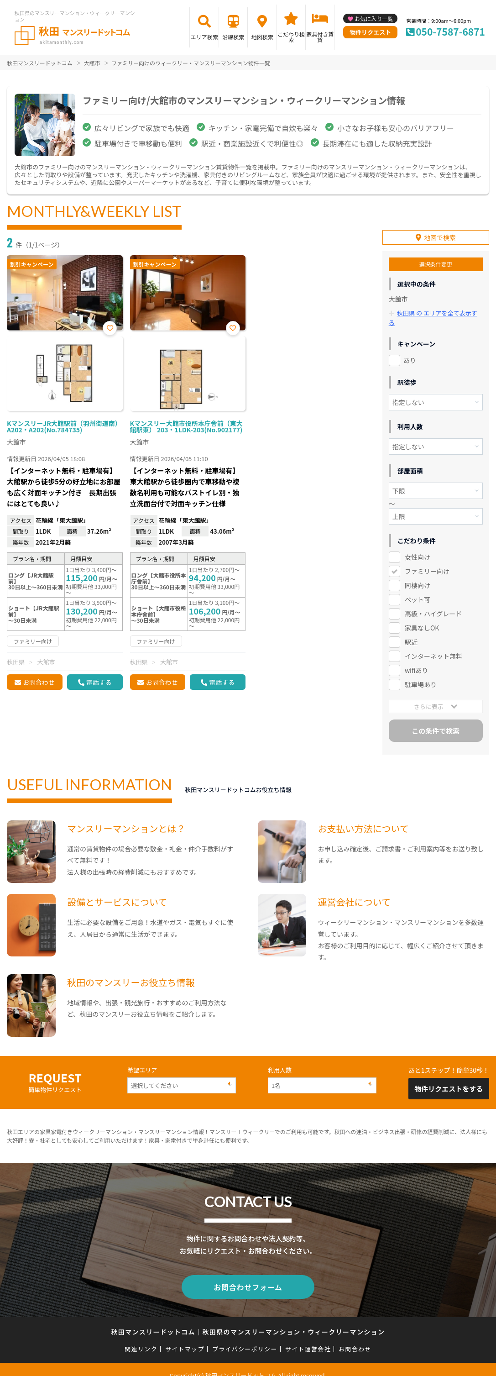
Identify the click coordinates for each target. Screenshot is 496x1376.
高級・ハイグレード (433, 603)
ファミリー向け (427, 560)
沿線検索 (233, 37)
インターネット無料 (433, 645)
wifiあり (416, 659)
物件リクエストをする (448, 1078)
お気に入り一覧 (374, 18)
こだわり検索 (291, 36)
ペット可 (417, 588)
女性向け (417, 546)
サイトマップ (184, 1336)
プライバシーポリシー (244, 1336)
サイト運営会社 (308, 1336)
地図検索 (262, 37)
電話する (99, 682)
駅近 (411, 631)
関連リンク (141, 1336)
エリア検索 (204, 37)
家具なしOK (422, 617)
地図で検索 (440, 237)
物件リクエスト (370, 32)
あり (409, 349)
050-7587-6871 (450, 31)
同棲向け (417, 574)
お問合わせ (39, 682)
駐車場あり (421, 673)
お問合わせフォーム (248, 1275)
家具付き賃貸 (320, 36)
